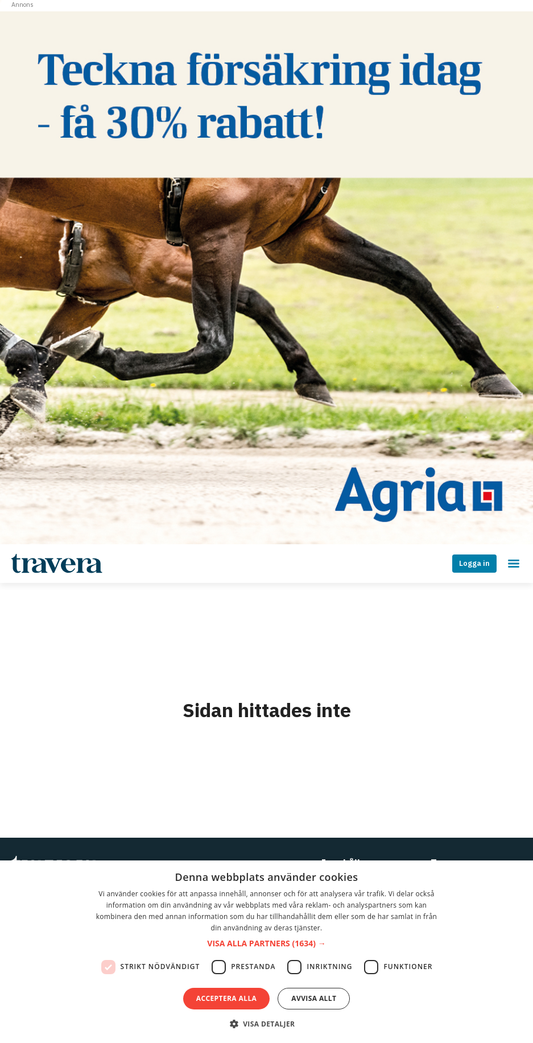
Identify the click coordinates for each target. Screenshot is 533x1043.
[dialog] (266, 951)
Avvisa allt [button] (313, 998)
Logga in (474, 563)
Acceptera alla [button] (226, 998)
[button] (266, 944)
